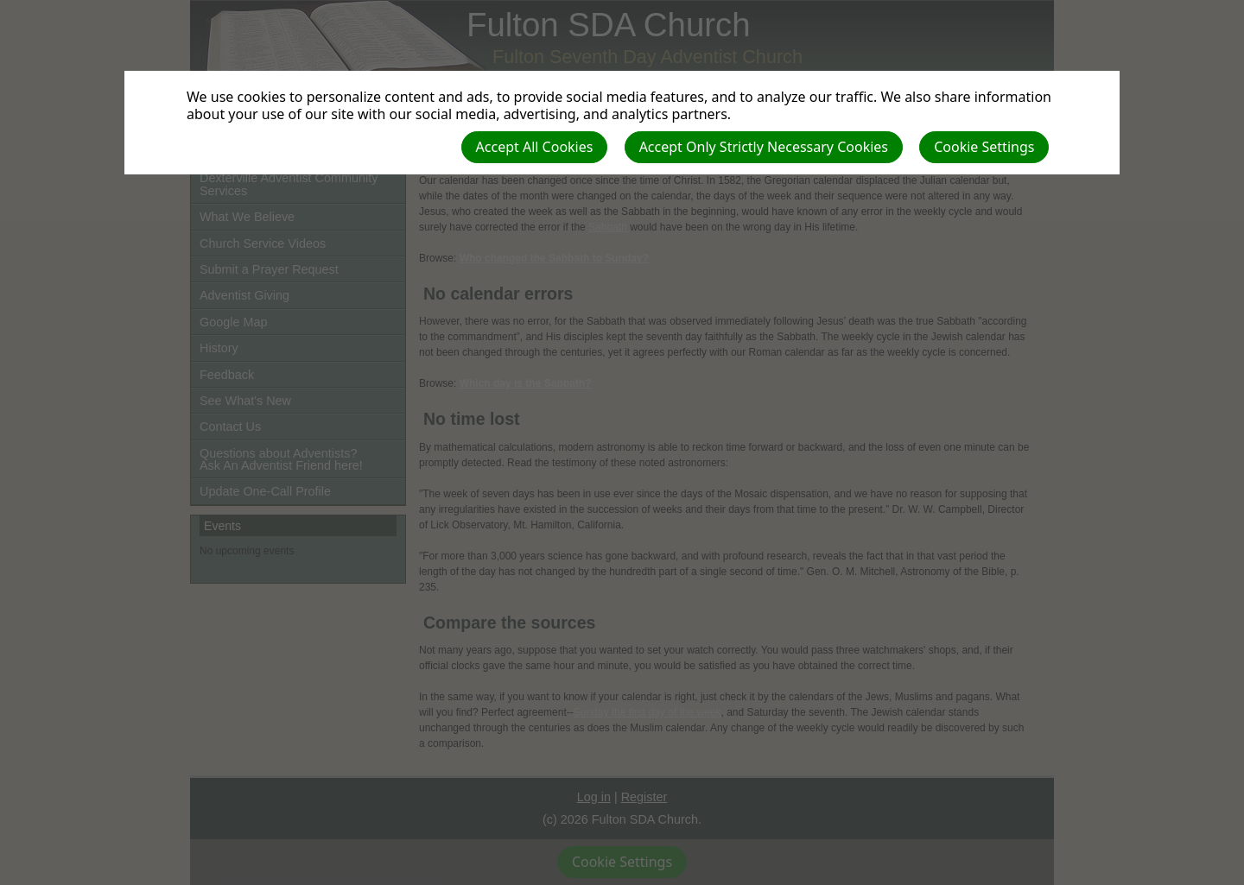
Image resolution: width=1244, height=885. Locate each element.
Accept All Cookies (534, 146)
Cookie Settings (984, 146)
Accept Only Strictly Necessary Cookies (763, 146)
